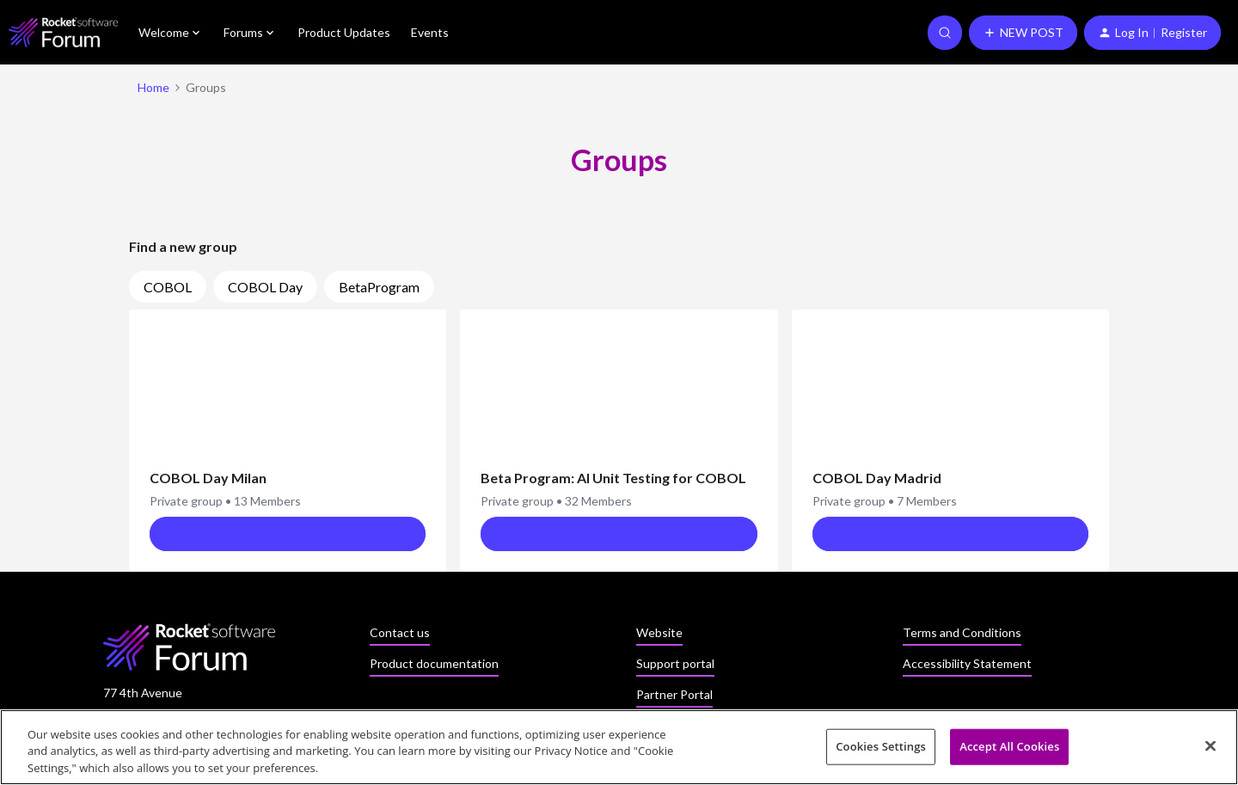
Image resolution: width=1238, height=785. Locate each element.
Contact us (400, 632)
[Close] (1210, 751)
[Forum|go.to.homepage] (63, 32)
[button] (1023, 32)
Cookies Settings (881, 751)
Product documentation (434, 663)
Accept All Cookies (1009, 751)
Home (153, 87)
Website (659, 632)
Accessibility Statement (967, 663)
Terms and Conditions (962, 632)
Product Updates (343, 32)
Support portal (675, 663)
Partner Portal (674, 694)
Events (430, 32)
